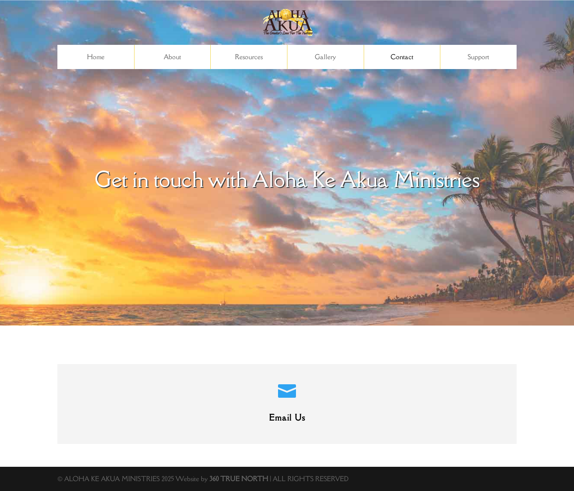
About (172, 56)
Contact (402, 56)
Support (478, 56)
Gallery (325, 56)
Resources (249, 56)
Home (95, 56)
